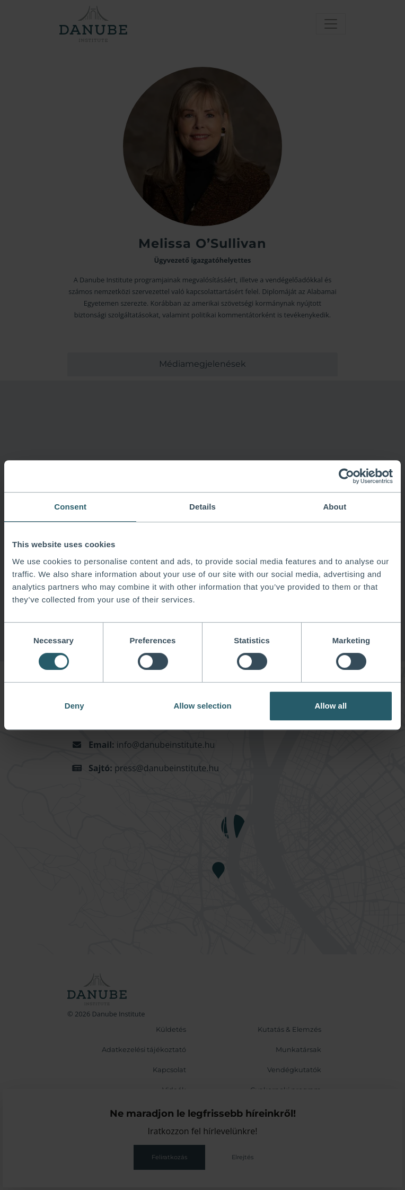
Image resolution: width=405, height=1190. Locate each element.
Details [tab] (202, 506)
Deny (74, 705)
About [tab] (334, 506)
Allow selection (202, 705)
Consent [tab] (70, 506)
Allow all (330, 705)
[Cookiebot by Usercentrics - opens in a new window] (346, 476)
